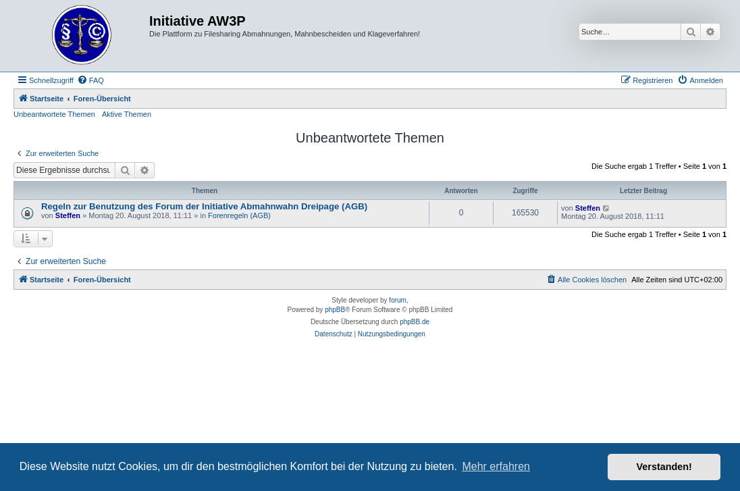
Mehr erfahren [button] (496, 466)
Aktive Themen (126, 114)
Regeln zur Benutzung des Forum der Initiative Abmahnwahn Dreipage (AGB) (204, 206)
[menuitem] (90, 80)
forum (397, 300)
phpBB (335, 309)
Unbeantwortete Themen (54, 114)
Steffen (67, 215)
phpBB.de (414, 322)
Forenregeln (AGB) (239, 215)
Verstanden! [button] (664, 466)
